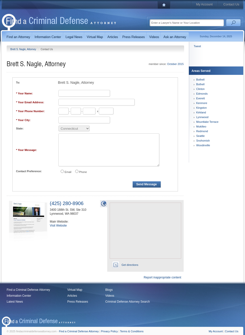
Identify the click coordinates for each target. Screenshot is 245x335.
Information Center (19, 295)
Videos (109, 295)
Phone (83, 171)
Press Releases (77, 301)
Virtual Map (74, 290)
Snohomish (203, 140)
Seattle (200, 135)
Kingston (201, 107)
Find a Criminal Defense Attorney (28, 290)
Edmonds (202, 93)
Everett (200, 98)
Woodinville (203, 145)
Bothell (200, 79)
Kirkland (201, 112)
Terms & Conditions (131, 331)
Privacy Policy (109, 331)
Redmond (202, 131)
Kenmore (201, 103)
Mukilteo (201, 126)
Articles (72, 295)
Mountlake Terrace (207, 121)
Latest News (15, 301)
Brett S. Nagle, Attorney (23, 49)
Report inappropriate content (162, 277)
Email (68, 171)
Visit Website (58, 225)
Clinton (200, 88)
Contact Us (231, 4)
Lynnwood (202, 117)
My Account (204, 4)
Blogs (109, 290)
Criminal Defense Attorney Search (127, 301)
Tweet (197, 46)
